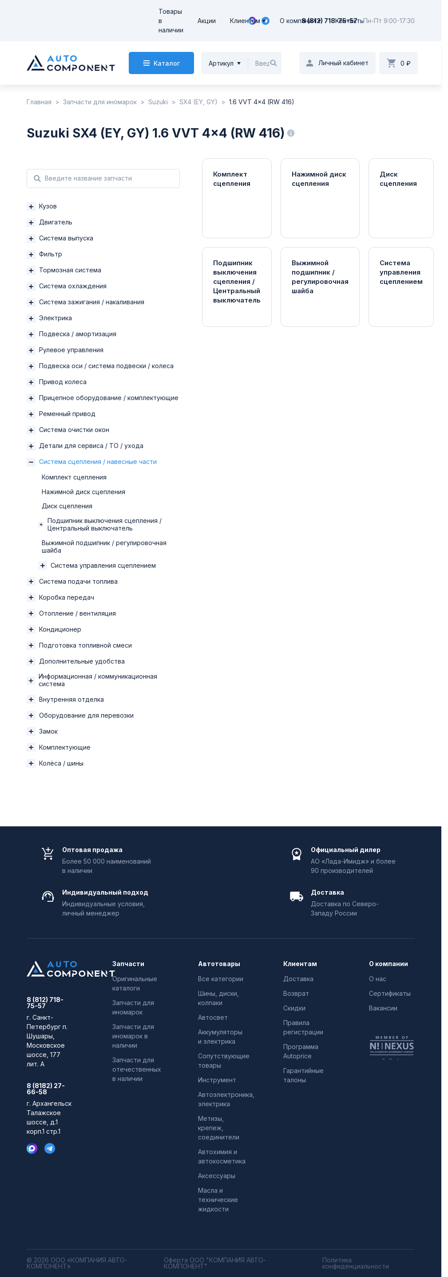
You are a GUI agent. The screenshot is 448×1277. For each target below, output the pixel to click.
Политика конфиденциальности (355, 1263)
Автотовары (219, 964)
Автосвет (213, 1017)
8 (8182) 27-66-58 (46, 1089)
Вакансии (383, 1008)
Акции (207, 20)
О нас (377, 978)
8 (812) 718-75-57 (329, 20)
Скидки (294, 1008)
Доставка (298, 978)
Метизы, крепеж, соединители (218, 1128)
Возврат (296, 993)
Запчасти (128, 964)
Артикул (221, 63)
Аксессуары (216, 1175)
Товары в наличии (171, 21)
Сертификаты (390, 993)
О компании (298, 20)
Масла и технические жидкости (218, 1200)
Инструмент (217, 1080)
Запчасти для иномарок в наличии (133, 1036)
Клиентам (245, 20)
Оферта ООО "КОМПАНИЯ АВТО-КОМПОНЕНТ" (215, 1263)
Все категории (220, 978)
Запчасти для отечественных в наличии (136, 1069)
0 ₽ (405, 63)
